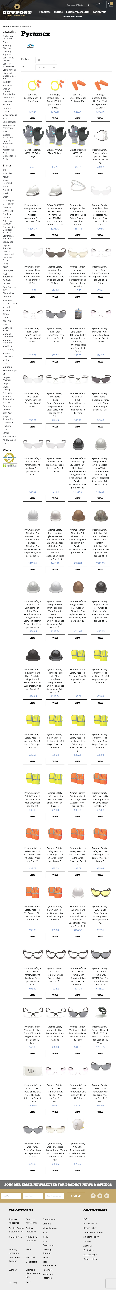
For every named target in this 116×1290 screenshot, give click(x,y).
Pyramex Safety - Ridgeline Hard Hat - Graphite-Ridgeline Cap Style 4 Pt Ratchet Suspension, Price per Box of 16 (100, 611)
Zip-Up (6, 443)
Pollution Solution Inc (8, 398)
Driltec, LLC (8, 270)
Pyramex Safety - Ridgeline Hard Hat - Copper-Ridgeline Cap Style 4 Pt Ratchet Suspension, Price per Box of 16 (77, 611)
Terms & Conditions (93, 1232)
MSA (5, 363)
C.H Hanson (8, 203)
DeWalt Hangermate (9, 253)
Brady (5, 196)
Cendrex (7, 214)
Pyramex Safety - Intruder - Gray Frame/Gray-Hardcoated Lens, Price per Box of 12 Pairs (55, 274)
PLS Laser (7, 393)
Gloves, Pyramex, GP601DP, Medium (78, 153)
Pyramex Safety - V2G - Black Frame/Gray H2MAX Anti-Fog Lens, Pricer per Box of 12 (100, 976)
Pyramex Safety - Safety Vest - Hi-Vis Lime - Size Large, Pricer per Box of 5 (100, 741)
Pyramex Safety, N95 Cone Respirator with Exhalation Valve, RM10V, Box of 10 (77, 1150)
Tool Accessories (8, 148)
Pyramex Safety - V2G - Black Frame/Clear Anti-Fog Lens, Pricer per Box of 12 (55, 975)
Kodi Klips (8, 320)
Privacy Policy (90, 1223)
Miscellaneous (10, 114)
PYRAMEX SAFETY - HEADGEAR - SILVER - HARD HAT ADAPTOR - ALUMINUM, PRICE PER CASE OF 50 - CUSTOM (55, 215)
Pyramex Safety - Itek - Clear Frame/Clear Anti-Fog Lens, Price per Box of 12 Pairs (100, 274)
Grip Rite (7, 296)
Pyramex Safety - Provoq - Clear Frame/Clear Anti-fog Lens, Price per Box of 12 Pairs (32, 466)
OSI (4, 373)
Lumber (6, 111)
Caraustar (7, 207)
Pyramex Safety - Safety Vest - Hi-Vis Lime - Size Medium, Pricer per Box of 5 (32, 799)
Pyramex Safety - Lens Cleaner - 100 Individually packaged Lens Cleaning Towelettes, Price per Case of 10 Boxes (78, 340)
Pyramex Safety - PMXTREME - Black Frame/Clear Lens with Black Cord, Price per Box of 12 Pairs (77, 403)
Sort (23, 66)
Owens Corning (7, 388)
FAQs (85, 1219)
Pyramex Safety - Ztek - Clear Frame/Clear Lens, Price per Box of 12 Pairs (78, 1092)
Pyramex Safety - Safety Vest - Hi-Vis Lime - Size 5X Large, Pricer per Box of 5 (55, 741)
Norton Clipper (10, 370)
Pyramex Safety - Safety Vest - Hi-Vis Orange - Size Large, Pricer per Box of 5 (100, 855)
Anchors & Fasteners (8, 37)
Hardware (7, 101)
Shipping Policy (91, 1236)
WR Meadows (9, 436)
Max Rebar (8, 346)
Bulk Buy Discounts (77, 12)
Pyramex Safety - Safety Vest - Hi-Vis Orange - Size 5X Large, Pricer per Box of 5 (55, 855)
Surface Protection (8, 136)
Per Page (25, 59)
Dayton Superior (7, 246)
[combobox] (46, 60)
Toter (5, 429)
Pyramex (7, 406)
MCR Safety (8, 349)
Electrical (7, 85)
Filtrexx (6, 283)
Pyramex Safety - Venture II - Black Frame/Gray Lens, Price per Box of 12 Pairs (77, 1033)
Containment (9, 69)
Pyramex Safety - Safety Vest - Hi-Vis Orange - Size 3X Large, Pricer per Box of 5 (100, 799)
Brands (58, 12)
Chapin (6, 217)
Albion (6, 186)
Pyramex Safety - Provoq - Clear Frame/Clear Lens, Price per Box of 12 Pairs (55, 465)
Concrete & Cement (8, 59)
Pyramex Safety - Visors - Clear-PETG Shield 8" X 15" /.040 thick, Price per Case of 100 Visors (32, 1093)
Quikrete (7, 409)
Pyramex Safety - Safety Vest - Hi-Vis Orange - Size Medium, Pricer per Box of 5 (32, 913)
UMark (6, 432)
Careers (87, 1241)
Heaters (6, 104)
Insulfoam (8, 300)
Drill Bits (7, 81)
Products (44, 12)
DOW (5, 267)
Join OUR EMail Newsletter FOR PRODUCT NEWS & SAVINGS (58, 1185)
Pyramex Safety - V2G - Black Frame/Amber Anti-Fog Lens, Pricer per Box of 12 (100, 914)
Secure (7, 449)
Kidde (5, 317)
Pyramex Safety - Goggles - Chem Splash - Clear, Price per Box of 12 (100, 156)
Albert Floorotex (7, 181)
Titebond (7, 426)
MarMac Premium (7, 341)
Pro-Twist (7, 402)
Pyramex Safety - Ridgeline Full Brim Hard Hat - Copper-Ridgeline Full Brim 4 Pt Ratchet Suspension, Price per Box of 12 (77, 541)
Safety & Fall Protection (9, 126)
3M (4, 169)
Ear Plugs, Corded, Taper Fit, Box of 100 (32, 98)
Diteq (5, 263)
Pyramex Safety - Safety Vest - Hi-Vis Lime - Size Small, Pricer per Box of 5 (55, 799)
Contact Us (99, 12)
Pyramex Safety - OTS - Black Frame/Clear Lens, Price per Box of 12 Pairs (32, 400)
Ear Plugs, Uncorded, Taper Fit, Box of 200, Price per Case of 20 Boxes (100, 101)
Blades (6, 42)
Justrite (6, 310)
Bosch (6, 193)
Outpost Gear (9, 121)
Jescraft (6, 307)
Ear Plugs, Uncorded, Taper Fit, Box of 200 (78, 98)
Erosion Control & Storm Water (9, 91)
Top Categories (21, 1210)
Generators (8, 97)
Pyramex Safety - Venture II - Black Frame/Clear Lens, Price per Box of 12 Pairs (55, 1033)
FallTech (7, 280)
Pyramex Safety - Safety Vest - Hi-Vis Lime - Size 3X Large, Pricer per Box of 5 (100, 676)
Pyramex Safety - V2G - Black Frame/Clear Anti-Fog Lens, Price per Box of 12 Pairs (32, 976)
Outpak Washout (7, 378)
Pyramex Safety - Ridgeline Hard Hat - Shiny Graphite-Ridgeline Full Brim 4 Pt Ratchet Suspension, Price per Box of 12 (55, 681)
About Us (87, 1245)
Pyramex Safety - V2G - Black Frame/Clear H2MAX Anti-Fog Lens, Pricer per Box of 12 (78, 976)
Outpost (7, 383)
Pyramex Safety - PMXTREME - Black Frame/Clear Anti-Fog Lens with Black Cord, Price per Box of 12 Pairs (55, 405)
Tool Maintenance (9, 154)
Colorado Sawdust (7, 222)
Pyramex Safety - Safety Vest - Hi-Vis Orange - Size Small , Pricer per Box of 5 (55, 913)
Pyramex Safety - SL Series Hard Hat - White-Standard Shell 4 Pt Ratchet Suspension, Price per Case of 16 (77, 916)
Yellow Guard (9, 439)
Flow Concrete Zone (10, 288)
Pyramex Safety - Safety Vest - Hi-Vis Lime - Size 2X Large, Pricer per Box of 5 (77, 676)
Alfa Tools (7, 189)
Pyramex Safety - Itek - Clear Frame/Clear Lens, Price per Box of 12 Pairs (32, 335)
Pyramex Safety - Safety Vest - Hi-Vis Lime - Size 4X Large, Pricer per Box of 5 (32, 741)
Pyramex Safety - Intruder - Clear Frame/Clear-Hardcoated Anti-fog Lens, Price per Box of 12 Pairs (100, 215)
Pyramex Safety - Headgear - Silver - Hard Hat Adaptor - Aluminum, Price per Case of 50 (32, 213)
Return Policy (89, 1228)
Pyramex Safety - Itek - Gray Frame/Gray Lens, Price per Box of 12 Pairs (55, 335)
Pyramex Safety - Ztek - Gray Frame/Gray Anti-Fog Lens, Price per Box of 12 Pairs (100, 1093)
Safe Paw (7, 413)
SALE (5, 131)
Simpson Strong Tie (8, 418)
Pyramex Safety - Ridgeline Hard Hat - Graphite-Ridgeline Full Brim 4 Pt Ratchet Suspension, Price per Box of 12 (32, 679)
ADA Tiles (7, 173)
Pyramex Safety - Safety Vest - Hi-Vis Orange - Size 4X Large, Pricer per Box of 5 (32, 855)
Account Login (90, 1254)
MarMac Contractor (8, 335)
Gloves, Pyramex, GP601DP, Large (55, 151)
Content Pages (95, 1210)
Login (98, 3)
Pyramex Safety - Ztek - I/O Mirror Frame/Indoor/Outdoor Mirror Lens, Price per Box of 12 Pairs (55, 1151)
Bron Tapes (8, 200)
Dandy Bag (8, 241)
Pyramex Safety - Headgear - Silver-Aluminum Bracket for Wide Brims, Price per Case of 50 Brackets (78, 215)
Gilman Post (8, 293)
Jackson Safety (10, 303)
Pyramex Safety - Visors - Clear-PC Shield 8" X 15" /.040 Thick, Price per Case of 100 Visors (100, 1034)
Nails (5, 118)
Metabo (6, 353)
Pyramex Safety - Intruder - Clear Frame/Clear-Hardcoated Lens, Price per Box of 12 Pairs (32, 274)
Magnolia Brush (7, 329)
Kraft (5, 324)
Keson (6, 314)
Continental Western (8, 237)
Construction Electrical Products (9, 230)
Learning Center (72, 16)
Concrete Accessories (8, 65)
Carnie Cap (8, 210)
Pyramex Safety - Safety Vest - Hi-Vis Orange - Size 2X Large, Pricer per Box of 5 (77, 799)
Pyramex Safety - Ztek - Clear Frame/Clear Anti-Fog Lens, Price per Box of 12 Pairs (55, 1093)
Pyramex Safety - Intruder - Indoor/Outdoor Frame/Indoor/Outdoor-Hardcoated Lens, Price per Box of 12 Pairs (78, 276)
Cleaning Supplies (7, 53)
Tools (5, 159)
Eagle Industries (8, 275)
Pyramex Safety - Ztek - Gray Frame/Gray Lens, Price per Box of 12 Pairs (32, 1150)
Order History (90, 1259)
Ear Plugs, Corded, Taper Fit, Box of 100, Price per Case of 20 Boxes (55, 101)
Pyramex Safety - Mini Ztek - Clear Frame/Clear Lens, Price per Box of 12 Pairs (100, 335)
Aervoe (6, 176)
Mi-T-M (6, 360)
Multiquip (7, 366)
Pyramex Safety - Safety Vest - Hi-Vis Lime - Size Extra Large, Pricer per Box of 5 (78, 742)
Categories (9, 31)
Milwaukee (8, 356)
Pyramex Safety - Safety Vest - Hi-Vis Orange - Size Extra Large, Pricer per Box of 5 (77, 856)
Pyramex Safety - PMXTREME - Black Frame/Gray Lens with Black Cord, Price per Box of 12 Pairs (100, 401)
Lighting (7, 108)
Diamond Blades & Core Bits (10, 76)
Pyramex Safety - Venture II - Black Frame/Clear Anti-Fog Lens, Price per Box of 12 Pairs (32, 1034)
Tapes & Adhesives (8, 142)
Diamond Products (7, 259)
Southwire (8, 422)
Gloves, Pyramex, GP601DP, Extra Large (32, 153)
